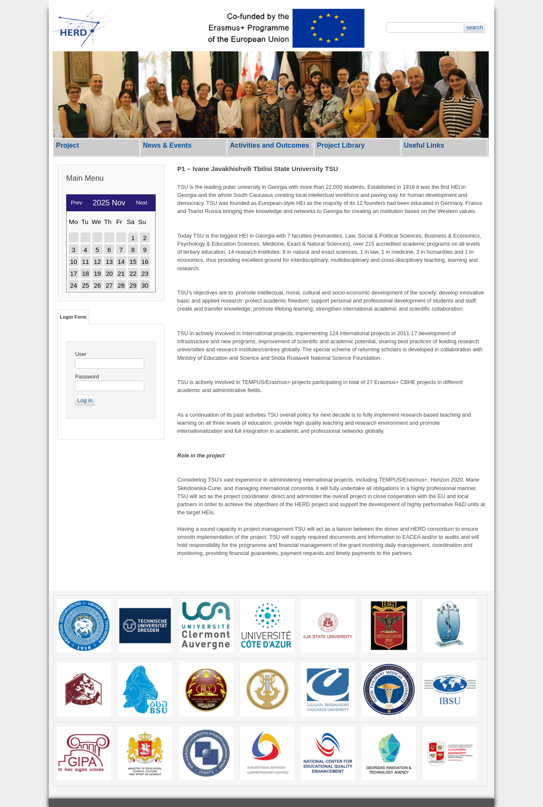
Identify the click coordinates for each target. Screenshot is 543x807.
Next (141, 200)
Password (87, 376)
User (81, 354)
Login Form (73, 316)
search (474, 27)
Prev (76, 200)
